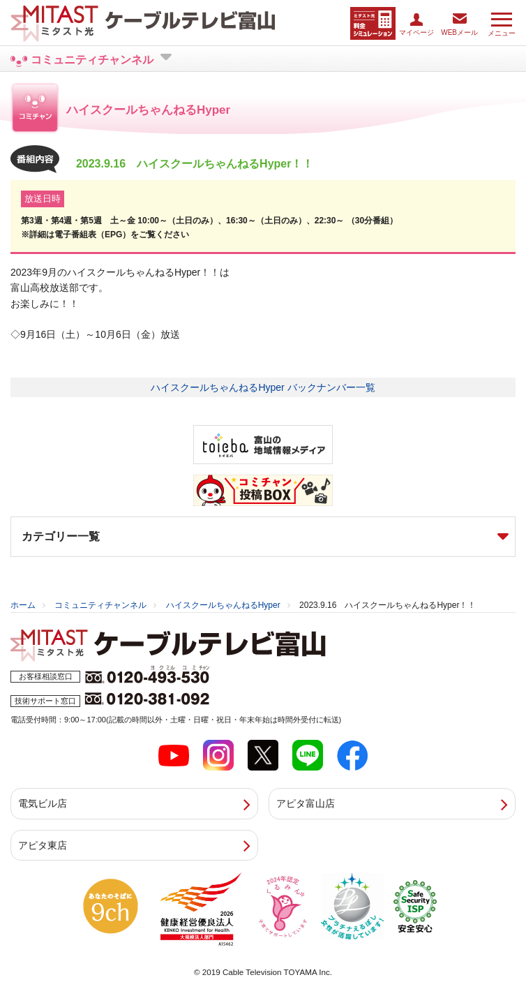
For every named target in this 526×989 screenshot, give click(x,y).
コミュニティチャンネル (100, 605)
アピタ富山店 (305, 803)
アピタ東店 (42, 845)
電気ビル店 (42, 803)
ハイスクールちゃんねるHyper (223, 605)
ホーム (23, 605)
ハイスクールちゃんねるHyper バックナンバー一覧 (263, 387)
